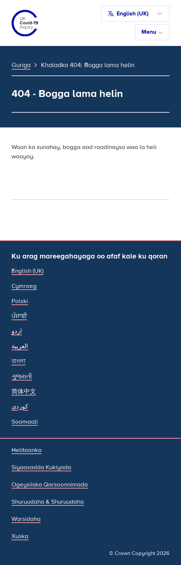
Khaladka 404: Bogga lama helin (88, 65)
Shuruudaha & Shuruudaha (48, 501)
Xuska (20, 536)
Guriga (21, 65)
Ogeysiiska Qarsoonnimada (50, 484)
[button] (135, 14)
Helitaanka (27, 450)
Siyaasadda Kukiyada (41, 467)
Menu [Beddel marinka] (152, 32)
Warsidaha (26, 519)
